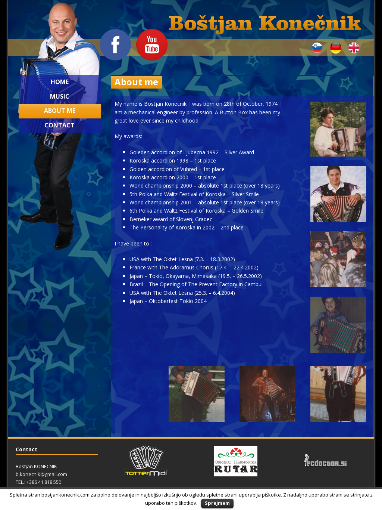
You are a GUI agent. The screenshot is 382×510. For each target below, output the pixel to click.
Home (60, 82)
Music (59, 96)
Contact (59, 125)
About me (59, 110)
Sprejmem (217, 503)
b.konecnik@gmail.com (41, 474)
